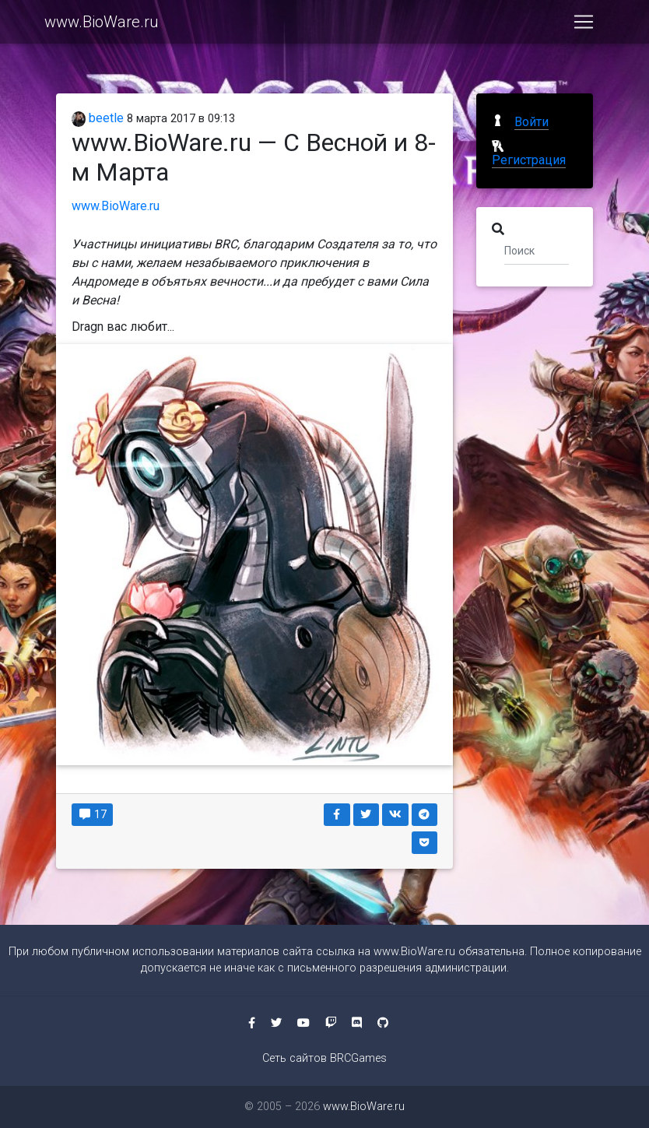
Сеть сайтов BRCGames (324, 1058)
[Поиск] (536, 250)
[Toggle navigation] (584, 25)
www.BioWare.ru (101, 25)
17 (92, 814)
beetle (98, 118)
